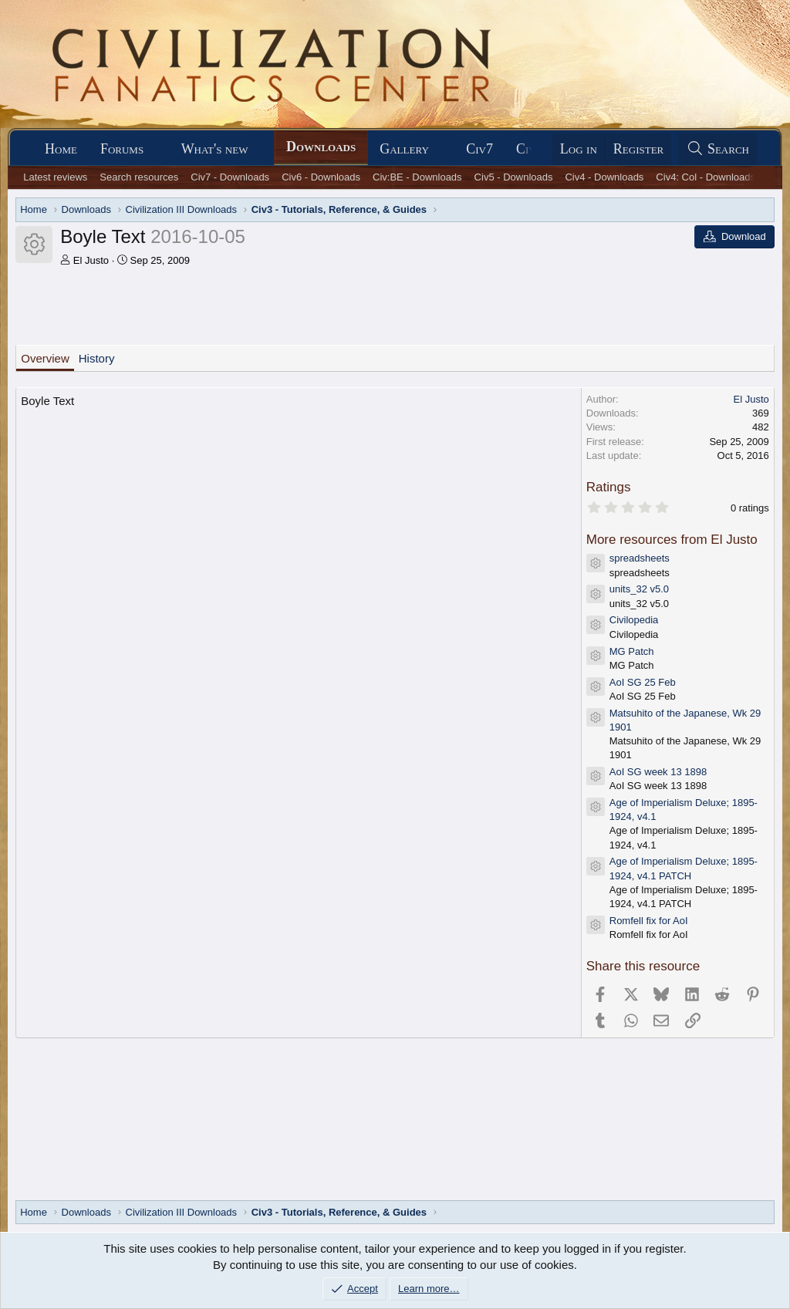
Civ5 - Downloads (513, 177)
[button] (157, 149)
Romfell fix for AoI (648, 920)
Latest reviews (55, 177)
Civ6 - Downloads (321, 177)
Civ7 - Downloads (230, 177)
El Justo (91, 260)
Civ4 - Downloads (604, 177)
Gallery (404, 149)
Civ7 (479, 149)
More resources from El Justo (672, 539)
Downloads (321, 146)
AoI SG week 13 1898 (658, 772)
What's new (214, 149)
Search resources (139, 177)
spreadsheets (639, 558)
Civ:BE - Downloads (417, 177)
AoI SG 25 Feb (642, 682)
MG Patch (631, 651)
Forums (121, 149)
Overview (45, 358)
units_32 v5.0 (639, 589)
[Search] (717, 149)
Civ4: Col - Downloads (705, 177)
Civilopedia (634, 620)
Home (61, 149)
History (97, 358)
